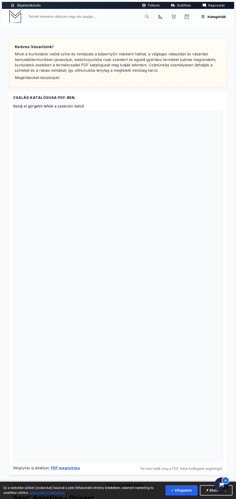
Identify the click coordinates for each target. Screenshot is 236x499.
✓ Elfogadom (181, 490)
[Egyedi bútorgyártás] (160, 16)
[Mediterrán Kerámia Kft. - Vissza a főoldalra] (15, 16)
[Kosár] (173, 16)
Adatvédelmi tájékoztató (47, 493)
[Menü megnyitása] (213, 16)
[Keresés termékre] (84, 16)
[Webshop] (186, 16)
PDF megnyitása (65, 468)
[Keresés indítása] (147, 16)
